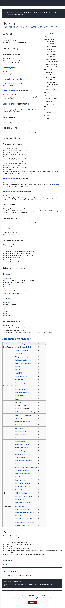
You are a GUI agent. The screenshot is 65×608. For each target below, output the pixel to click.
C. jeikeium (19, 379)
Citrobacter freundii (22, 444)
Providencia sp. (20, 438)
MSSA (17, 366)
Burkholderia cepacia (22, 464)
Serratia (18, 418)
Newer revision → (37, 27)
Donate (32, 602)
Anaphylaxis (8, 278)
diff (5, 27)
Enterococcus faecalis (23, 360)
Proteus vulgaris (21, 435)
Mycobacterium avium (23, 503)
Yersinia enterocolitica (22, 470)
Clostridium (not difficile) (23, 519)
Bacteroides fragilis (22, 509)
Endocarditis (8, 90)
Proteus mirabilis (21, 431)
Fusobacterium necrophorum (25, 522)
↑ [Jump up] (7, 575)
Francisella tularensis (22, 474)
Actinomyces (20, 506)
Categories (7, 581)
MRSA (17, 370)
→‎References (53, 26)
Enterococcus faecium (23, 363)
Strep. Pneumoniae (22, 350)
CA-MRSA (19, 373)
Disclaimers (44, 595)
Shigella (18, 428)
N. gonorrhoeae (20, 386)
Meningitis (17, 79)
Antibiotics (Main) (9, 565)
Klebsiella (18, 402)
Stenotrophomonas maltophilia (26, 467)
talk (40, 26)
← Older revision (12, 27)
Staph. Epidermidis (21, 376)
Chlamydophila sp (21, 493)
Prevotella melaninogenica (24, 512)
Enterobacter (20, 412)
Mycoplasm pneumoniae (23, 496)
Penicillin (11, 38)
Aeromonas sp (20, 454)
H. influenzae (19, 396)
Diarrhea (7, 302)
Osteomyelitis (9, 67)
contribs (45, 26)
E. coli (17, 399)
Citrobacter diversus (22, 448)
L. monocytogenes (21, 383)
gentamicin (26, 97)
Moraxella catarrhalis (22, 392)
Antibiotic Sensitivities (15, 338)
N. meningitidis (20, 389)
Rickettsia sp (19, 499)
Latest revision (23, 27)
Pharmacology (17, 581)
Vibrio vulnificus (20, 490)
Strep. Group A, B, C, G (23, 347)
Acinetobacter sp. (21, 457)
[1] (30, 338)
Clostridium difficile (21, 516)
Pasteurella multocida (22, 483)
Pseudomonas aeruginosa (24, 460)
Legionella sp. (20, 480)
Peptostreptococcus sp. (23, 525)
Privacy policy (21, 595)
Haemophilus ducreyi (22, 486)
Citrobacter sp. (20, 451)
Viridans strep (20, 353)
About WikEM (33, 595)
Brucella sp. (19, 477)
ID (23, 581)
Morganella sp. (20, 441)
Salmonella (19, 425)
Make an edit (42, 12)
